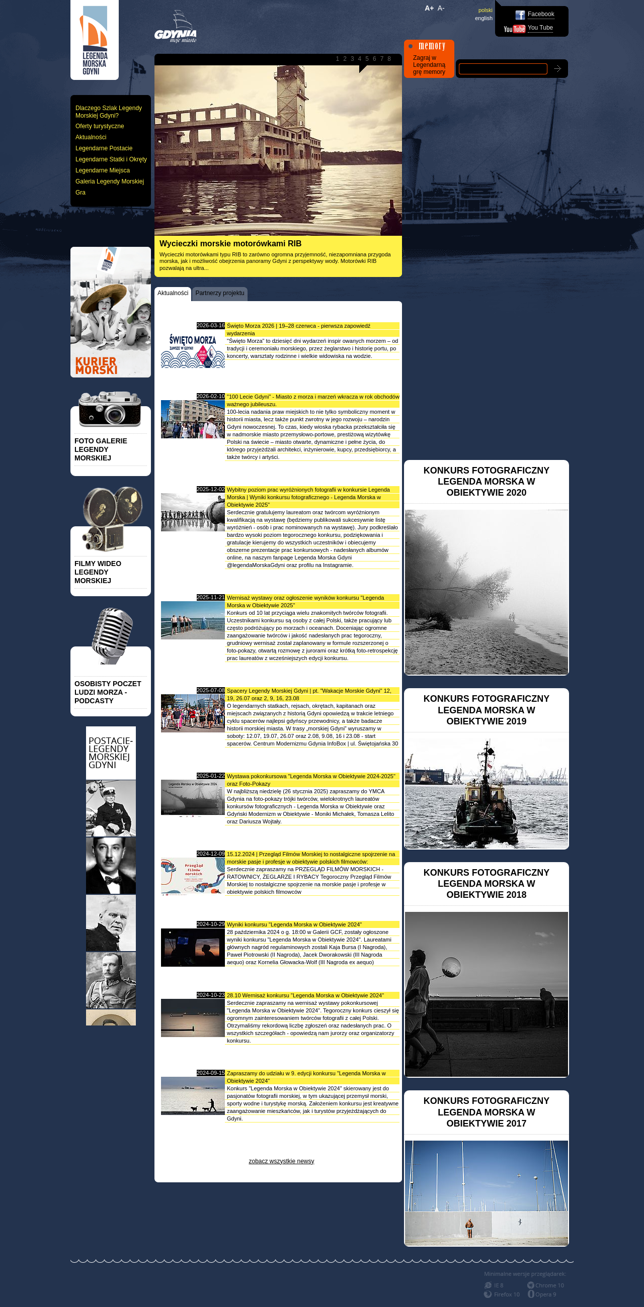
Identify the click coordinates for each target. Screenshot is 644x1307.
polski (485, 10)
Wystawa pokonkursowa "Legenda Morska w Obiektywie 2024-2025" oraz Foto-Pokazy (311, 780)
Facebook (541, 14)
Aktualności (90, 137)
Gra (80, 192)
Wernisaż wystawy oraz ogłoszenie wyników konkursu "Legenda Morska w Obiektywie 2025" (305, 601)
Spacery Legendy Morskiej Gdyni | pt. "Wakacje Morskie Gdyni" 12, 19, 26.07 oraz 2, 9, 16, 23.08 (309, 694)
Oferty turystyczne (99, 126)
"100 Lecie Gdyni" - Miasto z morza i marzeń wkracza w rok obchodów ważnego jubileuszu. (313, 400)
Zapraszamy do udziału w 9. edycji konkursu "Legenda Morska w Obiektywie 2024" (306, 1077)
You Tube (540, 27)
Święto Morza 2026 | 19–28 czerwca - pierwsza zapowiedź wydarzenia (298, 329)
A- (441, 8)
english (484, 18)
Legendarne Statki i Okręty (111, 159)
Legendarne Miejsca (102, 170)
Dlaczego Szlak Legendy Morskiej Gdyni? (108, 112)
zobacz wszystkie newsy (281, 1161)
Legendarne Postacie (103, 148)
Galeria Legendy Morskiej (109, 181)
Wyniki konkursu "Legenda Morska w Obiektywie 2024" (294, 924)
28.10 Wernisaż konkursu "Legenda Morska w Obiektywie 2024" (305, 995)
